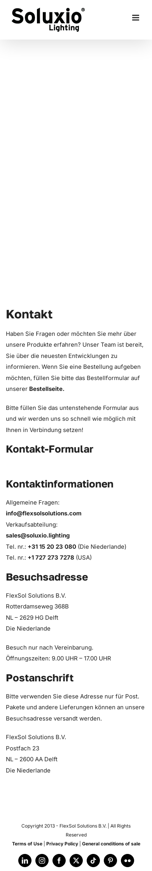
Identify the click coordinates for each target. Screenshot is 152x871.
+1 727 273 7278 (52, 557)
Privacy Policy (62, 844)
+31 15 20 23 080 (53, 546)
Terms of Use (27, 844)
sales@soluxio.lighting (38, 535)
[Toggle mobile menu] (136, 18)
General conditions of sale (111, 844)
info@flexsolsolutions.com (44, 513)
